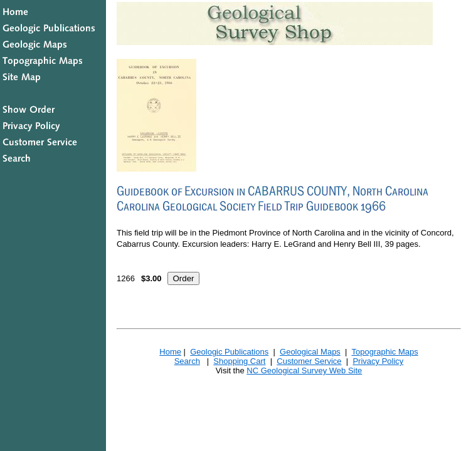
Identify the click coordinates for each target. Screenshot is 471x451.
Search (187, 361)
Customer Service (309, 361)
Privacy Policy (377, 361)
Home (170, 351)
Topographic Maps (384, 351)
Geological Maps (310, 351)
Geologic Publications (229, 351)
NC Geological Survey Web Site (304, 370)
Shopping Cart (239, 361)
